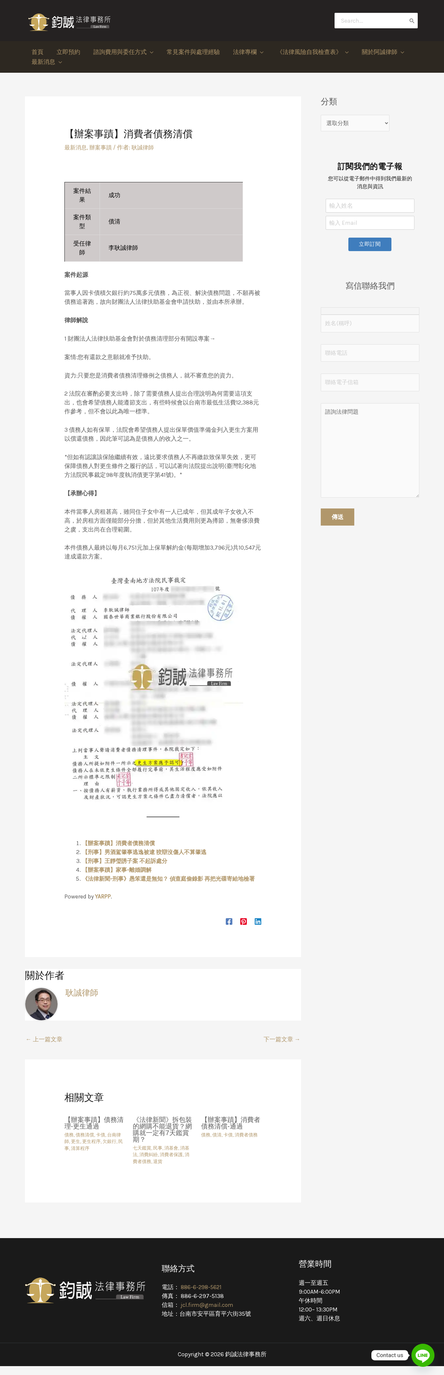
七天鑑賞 (142, 1157)
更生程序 (91, 1150)
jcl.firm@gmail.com (206, 1313)
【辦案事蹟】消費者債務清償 (120, 843)
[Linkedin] (258, 930)
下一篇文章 (282, 1048)
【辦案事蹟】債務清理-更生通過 (94, 1132)
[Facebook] (229, 930)
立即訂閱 (370, 245)
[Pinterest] (243, 930)
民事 (157, 1157)
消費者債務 (246, 1144)
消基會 (171, 1157)
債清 (217, 1144)
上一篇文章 (44, 1048)
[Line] (422, 1355)
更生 (75, 1150)
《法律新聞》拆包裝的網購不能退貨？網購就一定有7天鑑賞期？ (162, 1138)
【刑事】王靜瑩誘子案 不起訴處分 (127, 861)
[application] (146, 52)
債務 (69, 1144)
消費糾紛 (148, 1163)
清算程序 (80, 1157)
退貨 (157, 1170)
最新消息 (76, 147)
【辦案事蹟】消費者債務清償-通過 (230, 1132)
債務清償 (85, 1144)
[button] (120, 52)
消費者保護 (171, 1163)
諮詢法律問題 (370, 455)
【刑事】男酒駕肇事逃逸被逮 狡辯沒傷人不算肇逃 (148, 852)
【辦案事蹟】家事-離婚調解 (118, 869)
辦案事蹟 (102, 147)
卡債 (100, 1144)
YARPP (103, 905)
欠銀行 (109, 1150)
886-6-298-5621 (202, 1296)
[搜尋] (412, 20)
